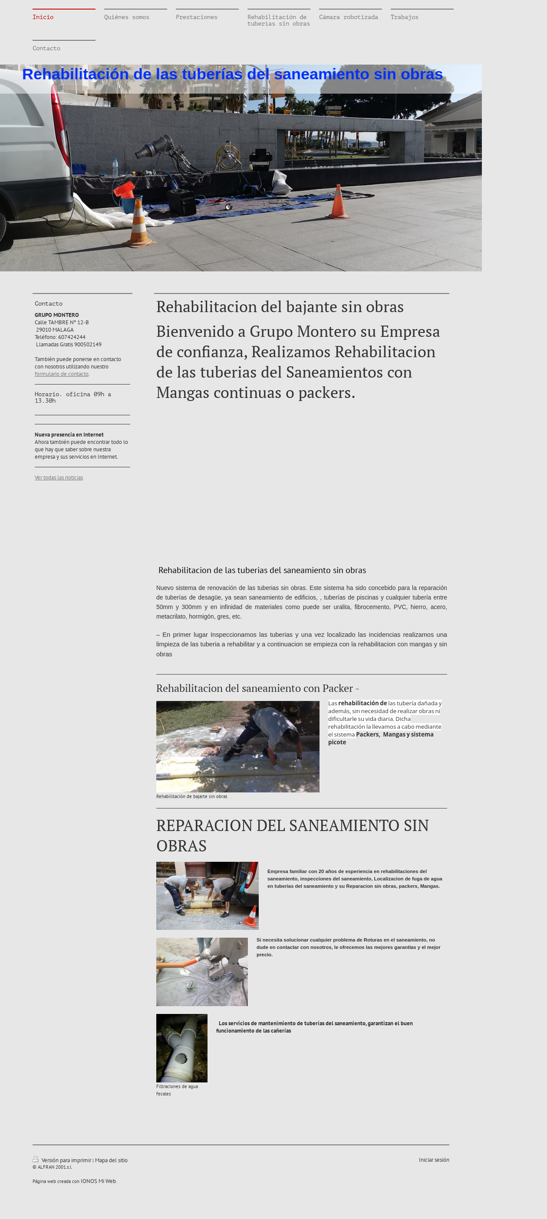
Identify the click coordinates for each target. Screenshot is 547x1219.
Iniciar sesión (434, 1160)
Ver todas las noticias (59, 477)
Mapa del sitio (111, 1160)
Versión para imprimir (62, 1160)
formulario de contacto (62, 374)
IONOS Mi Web (98, 1181)
